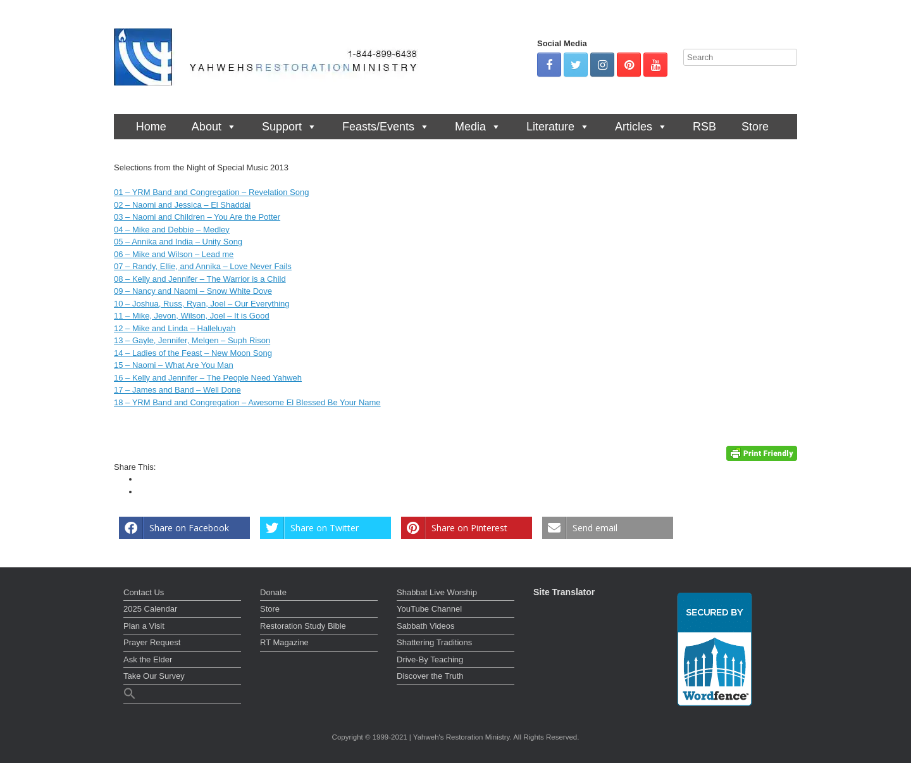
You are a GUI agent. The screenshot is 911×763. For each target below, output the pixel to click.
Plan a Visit (143, 626)
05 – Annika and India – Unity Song (178, 241)
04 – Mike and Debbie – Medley (172, 229)
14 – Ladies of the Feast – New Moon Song (193, 353)
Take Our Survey (154, 676)
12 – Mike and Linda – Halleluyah (174, 328)
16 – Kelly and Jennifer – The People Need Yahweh (208, 377)
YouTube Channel (429, 609)
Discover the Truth (430, 676)
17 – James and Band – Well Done (177, 389)
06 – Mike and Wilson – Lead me (173, 254)
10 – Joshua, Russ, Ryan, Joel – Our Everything (201, 303)
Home (151, 126)
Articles (641, 126)
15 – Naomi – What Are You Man (173, 365)
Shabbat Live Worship (437, 592)
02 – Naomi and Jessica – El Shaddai (182, 205)
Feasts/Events (386, 126)
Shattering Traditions (434, 642)
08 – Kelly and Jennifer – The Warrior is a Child (200, 279)
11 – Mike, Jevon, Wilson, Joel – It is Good (192, 315)
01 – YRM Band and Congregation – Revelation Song (211, 192)
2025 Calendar (150, 609)
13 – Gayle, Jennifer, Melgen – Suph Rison (192, 340)
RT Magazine (284, 642)
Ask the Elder (147, 659)
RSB (704, 126)
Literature (558, 126)
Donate (273, 592)
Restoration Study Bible (303, 626)
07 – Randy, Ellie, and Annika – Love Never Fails (203, 266)
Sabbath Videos (426, 626)
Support (289, 126)
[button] (182, 695)
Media (478, 126)
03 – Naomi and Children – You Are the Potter (197, 217)
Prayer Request (151, 642)
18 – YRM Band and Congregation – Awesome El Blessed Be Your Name (247, 402)
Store (755, 126)
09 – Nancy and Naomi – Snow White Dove (193, 291)
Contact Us (143, 592)
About (214, 126)
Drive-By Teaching (430, 659)
